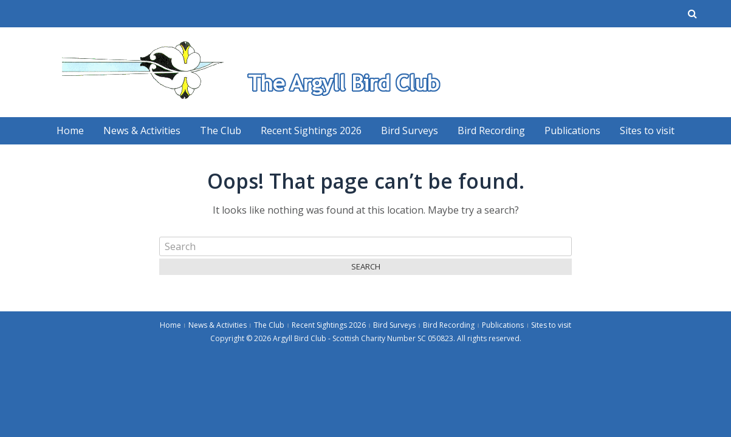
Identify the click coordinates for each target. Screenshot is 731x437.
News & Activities (141, 130)
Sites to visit (647, 130)
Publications (572, 130)
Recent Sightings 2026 (311, 130)
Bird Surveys (409, 130)
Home (70, 130)
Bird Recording (491, 130)
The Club (220, 130)
